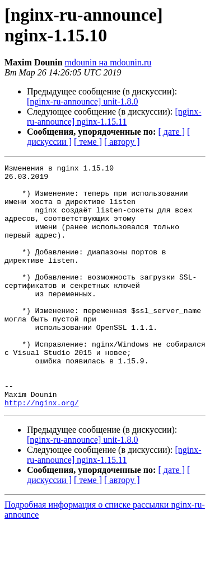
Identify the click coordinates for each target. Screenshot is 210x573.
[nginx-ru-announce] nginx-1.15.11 (114, 116)
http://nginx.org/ (41, 451)
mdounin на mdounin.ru (108, 62)
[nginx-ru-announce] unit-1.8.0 (82, 101)
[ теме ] (88, 141)
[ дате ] (171, 131)
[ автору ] (121, 141)
